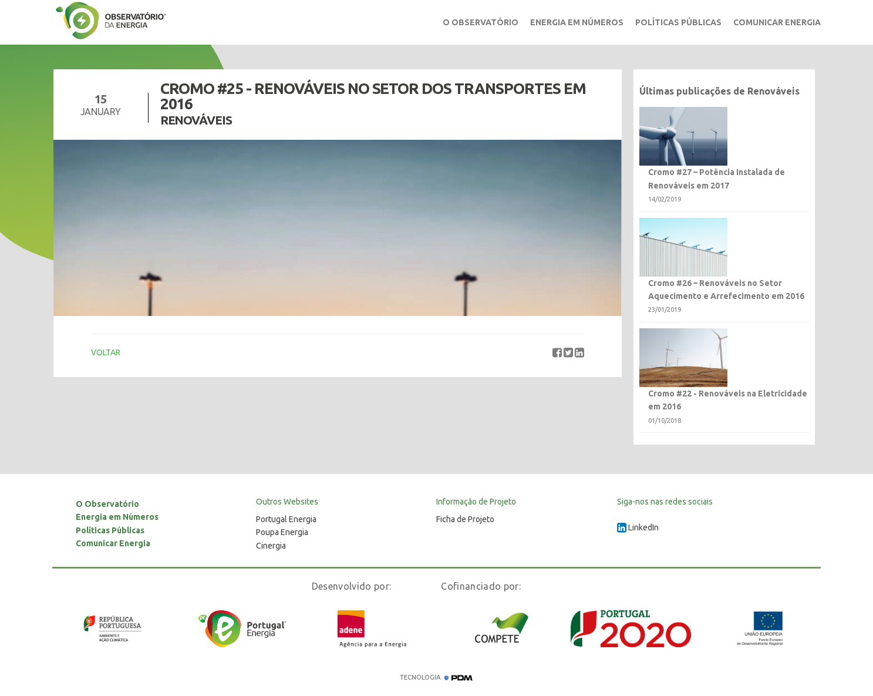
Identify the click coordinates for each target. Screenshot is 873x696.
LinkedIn (638, 527)
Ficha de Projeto (465, 519)
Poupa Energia (282, 532)
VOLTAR (105, 352)
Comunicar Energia (777, 22)
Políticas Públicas (678, 22)
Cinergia (271, 545)
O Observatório (480, 22)
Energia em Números (576, 22)
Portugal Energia (286, 519)
